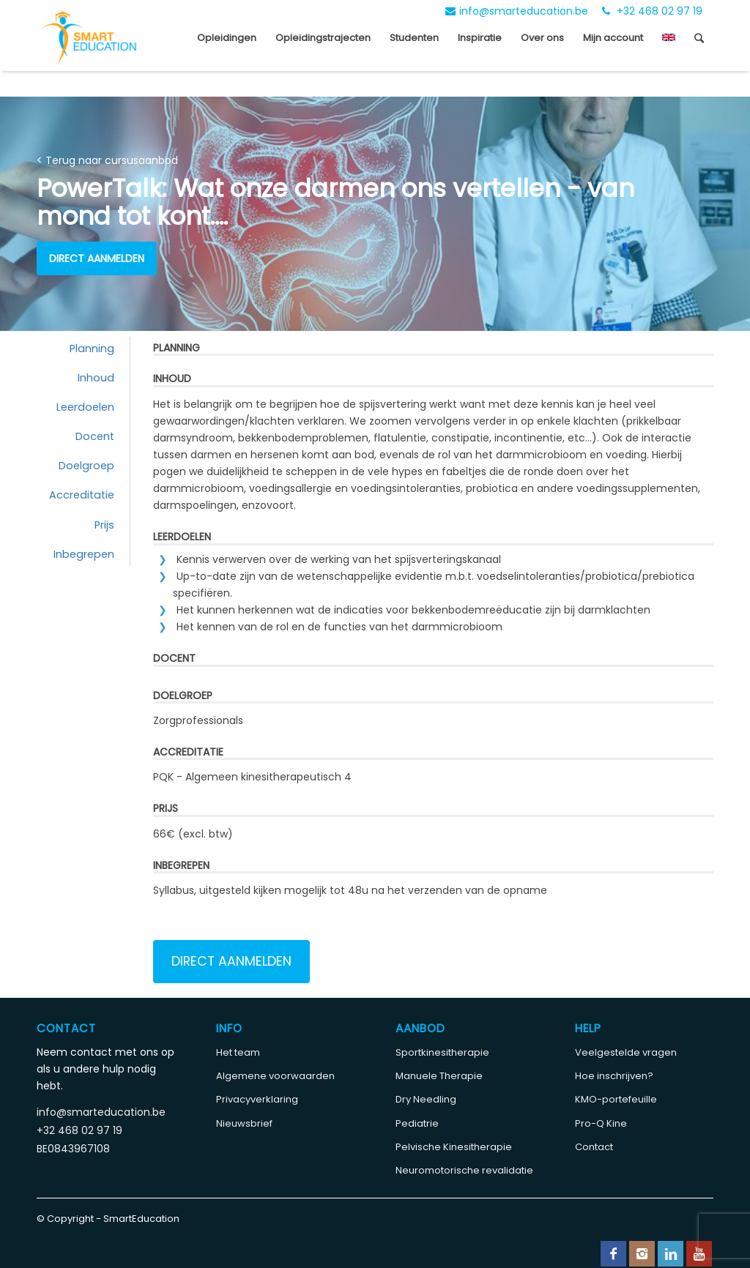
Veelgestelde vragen (626, 1052)
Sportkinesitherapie (442, 1052)
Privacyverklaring (257, 1099)
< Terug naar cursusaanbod (107, 160)
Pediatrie (417, 1123)
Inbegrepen (83, 554)
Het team (238, 1052)
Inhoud (96, 377)
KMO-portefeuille (616, 1099)
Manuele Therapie (439, 1076)
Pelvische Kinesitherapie (454, 1147)
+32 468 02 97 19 (652, 11)
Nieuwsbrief (244, 1123)
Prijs (104, 525)
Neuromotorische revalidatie (464, 1170)
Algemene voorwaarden (275, 1076)
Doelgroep (86, 465)
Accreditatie (81, 495)
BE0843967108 (73, 1148)
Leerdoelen (85, 407)
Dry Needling (426, 1099)
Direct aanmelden (96, 258)
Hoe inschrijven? (614, 1076)
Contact (594, 1147)
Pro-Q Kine (601, 1123)
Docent (94, 436)
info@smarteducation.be (516, 11)
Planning (92, 348)
